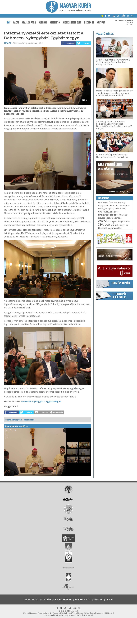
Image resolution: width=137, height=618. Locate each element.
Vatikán (109, 218)
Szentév (117, 218)
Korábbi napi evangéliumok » (120, 192)
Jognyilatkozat (69, 615)
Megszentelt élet (72, 22)
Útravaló (113, 202)
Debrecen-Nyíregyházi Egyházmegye (41, 401)
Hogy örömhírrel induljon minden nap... (113, 168)
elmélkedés (120, 208)
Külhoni (43, 22)
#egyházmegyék (13, 419)
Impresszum (48, 615)
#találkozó (29, 419)
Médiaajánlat (58, 615)
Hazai (16, 22)
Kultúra (101, 22)
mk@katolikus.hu (89, 613)
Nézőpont (89, 22)
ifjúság (111, 208)
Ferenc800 (114, 205)
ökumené (103, 211)
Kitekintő (55, 22)
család (102, 221)
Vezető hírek (105, 33)
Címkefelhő (103, 198)
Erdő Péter (103, 202)
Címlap (26, 599)
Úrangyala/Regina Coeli (119, 221)
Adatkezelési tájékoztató (84, 615)
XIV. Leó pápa (29, 22)
